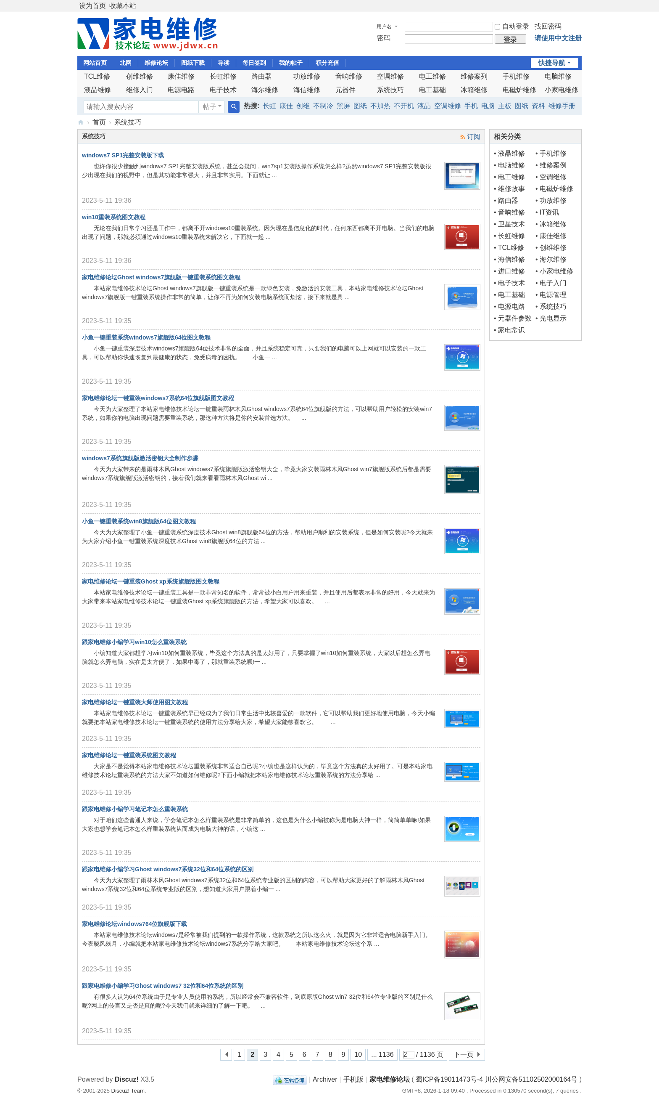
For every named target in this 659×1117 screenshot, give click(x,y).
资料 (538, 105)
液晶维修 (97, 89)
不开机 (404, 105)
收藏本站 (122, 5)
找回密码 (548, 26)
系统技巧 (390, 89)
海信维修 (306, 89)
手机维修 (516, 76)
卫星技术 (511, 224)
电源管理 (553, 294)
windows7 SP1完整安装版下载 (123, 155)
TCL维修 (97, 76)
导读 (223, 62)
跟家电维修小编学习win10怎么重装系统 (134, 642)
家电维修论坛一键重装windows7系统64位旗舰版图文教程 (158, 398)
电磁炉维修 (519, 89)
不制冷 (323, 105)
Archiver (325, 1079)
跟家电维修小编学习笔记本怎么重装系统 (135, 809)
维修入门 (139, 89)
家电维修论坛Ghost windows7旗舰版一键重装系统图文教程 (161, 277)
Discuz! (127, 1079)
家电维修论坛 (389, 1079)
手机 (471, 105)
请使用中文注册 (558, 38)
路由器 (261, 76)
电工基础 (432, 89)
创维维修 (139, 76)
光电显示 (553, 318)
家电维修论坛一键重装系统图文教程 (129, 755)
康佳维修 (181, 76)
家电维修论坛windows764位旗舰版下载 (134, 924)
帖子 (209, 106)
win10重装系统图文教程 (113, 217)
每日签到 (254, 62)
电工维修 (432, 76)
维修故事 (511, 188)
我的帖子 (291, 62)
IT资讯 (549, 212)
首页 (99, 122)
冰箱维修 (474, 89)
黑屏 (343, 105)
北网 (126, 62)
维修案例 (553, 165)
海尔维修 (264, 89)
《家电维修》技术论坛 (80, 122)
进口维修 (511, 271)
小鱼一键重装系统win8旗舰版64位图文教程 (139, 521)
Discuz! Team (128, 1091)
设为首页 (92, 5)
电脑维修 (558, 76)
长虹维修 (223, 76)
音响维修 (348, 76)
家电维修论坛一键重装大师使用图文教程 (135, 702)
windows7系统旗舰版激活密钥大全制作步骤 (140, 458)
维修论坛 (156, 62)
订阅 (473, 136)
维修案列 (474, 76)
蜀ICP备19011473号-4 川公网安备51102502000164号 (496, 1079)
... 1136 (382, 1054)
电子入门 (553, 283)
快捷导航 (551, 62)
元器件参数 (515, 318)
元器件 (345, 89)
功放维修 (306, 76)
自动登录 (512, 26)
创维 (303, 105)
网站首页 (95, 62)
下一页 (463, 1054)
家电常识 (511, 330)
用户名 (384, 26)
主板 (504, 105)
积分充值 (327, 62)
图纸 (360, 105)
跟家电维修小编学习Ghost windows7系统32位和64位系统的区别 (167, 869)
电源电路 (181, 89)
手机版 (353, 1079)
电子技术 (223, 89)
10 (358, 1054)
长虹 (269, 105)
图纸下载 (193, 62)
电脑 (488, 105)
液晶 (424, 105)
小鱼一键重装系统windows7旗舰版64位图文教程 (146, 337)
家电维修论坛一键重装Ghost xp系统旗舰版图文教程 (150, 581)
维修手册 (561, 105)
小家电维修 (561, 89)
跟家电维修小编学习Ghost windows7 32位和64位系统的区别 (162, 985)
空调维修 (390, 76)
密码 (383, 38)
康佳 (286, 105)
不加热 (380, 105)
